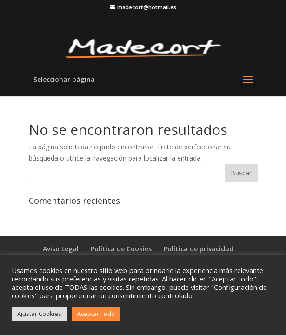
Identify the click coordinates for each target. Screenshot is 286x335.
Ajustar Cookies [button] (39, 313)
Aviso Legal (61, 248)
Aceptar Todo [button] (96, 313)
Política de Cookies (121, 248)
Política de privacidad (198, 248)
